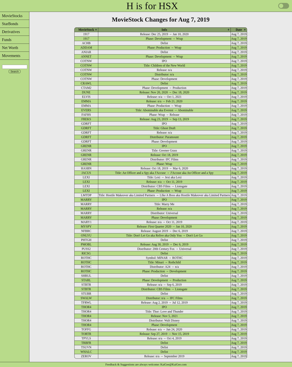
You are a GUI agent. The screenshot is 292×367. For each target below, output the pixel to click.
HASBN (86, 168)
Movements (10, 55)
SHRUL (86, 275)
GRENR (86, 146)
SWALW (86, 298)
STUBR (86, 293)
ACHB (86, 43)
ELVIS (86, 96)
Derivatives (10, 32)
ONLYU (86, 235)
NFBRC (86, 231)
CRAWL (86, 83)
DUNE (86, 92)
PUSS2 (86, 249)
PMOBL (86, 244)
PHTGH (86, 240)
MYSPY (86, 226)
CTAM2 (86, 87)
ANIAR (86, 52)
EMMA (86, 101)
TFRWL (86, 302)
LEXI (86, 177)
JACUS (86, 172)
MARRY (86, 199)
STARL (86, 280)
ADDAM (86, 47)
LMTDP (86, 195)
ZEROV (86, 356)
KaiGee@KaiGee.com (173, 364)
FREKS (86, 119)
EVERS (86, 110)
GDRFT (86, 123)
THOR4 (86, 307)
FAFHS (86, 114)
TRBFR (86, 342)
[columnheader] (86, 29)
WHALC (86, 351)
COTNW (86, 61)
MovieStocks (11, 16)
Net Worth (9, 48)
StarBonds (9, 24)
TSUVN (86, 347)
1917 (86, 34)
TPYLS (86, 338)
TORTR (86, 333)
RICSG (86, 253)
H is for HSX (152, 5)
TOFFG (86, 329)
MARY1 (86, 222)
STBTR (86, 284)
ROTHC (86, 257)
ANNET (86, 56)
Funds (5, 40)
